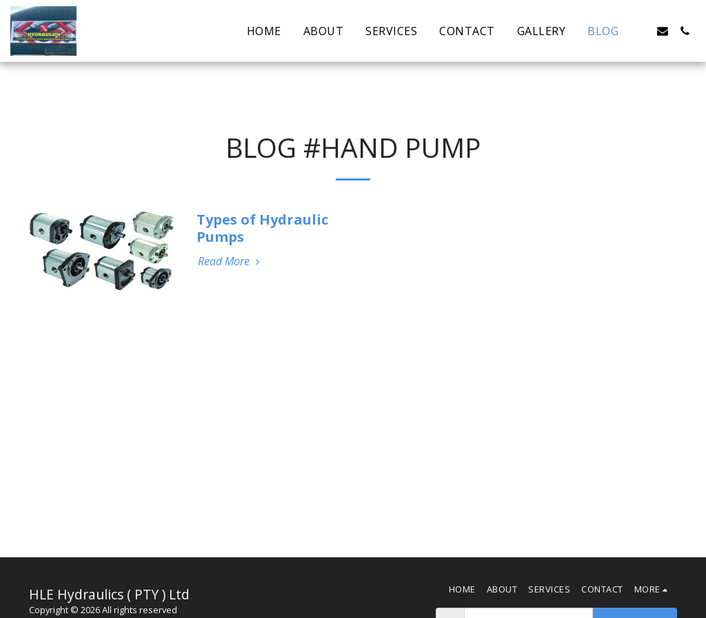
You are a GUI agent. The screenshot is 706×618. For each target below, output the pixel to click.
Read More (230, 261)
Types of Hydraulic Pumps (262, 228)
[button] (640, 31)
